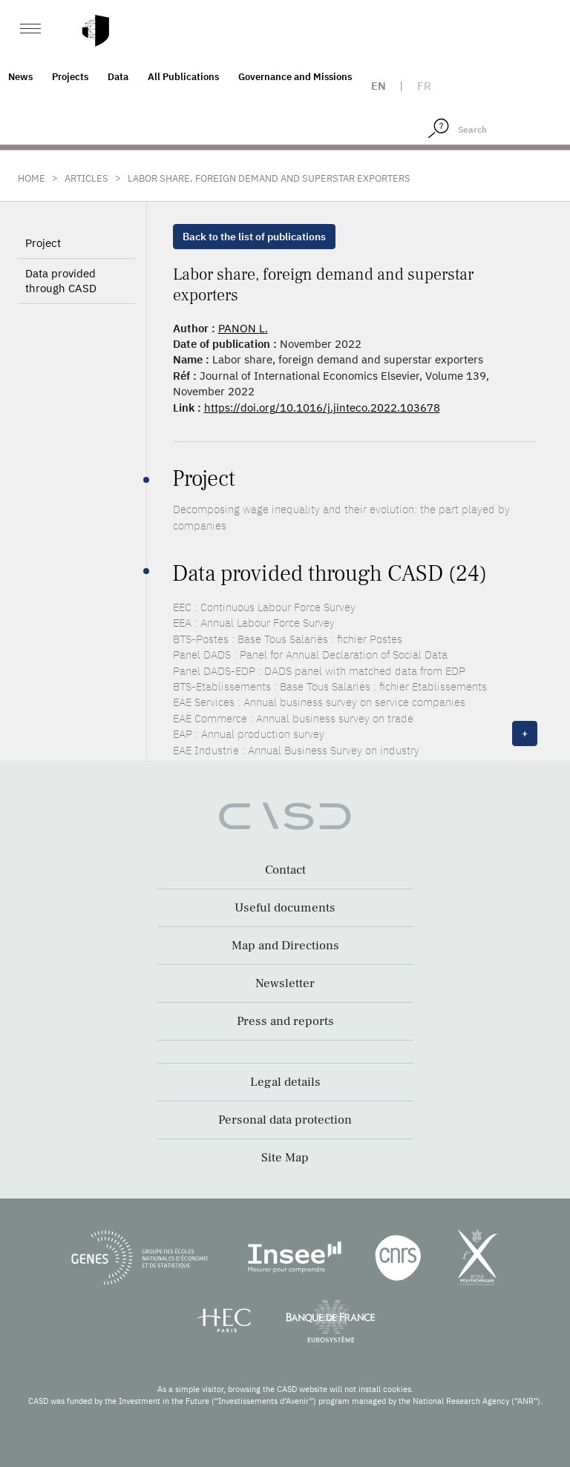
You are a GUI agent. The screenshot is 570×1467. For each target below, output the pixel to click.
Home (31, 178)
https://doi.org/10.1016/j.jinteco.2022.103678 (322, 407)
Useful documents (285, 908)
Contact (285, 870)
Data (118, 76)
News (20, 76)
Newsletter (285, 983)
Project (43, 243)
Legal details (285, 1082)
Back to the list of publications (254, 236)
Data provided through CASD (60, 280)
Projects (70, 76)
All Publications (183, 76)
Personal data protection (285, 1120)
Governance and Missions (295, 76)
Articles (86, 178)
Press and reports (285, 1021)
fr (424, 86)
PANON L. (243, 328)
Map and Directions (285, 945)
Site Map (285, 1158)
